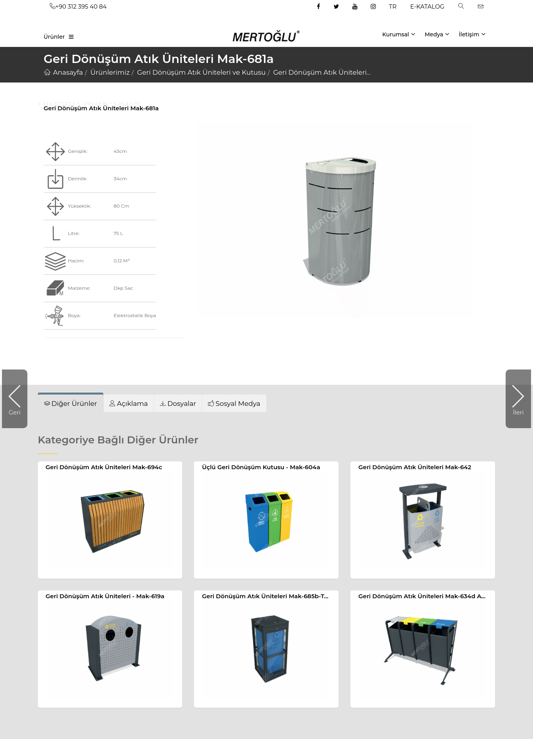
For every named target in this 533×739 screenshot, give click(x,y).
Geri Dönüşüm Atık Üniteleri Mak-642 (414, 467)
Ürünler (54, 36)
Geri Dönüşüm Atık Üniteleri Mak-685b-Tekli (268, 596)
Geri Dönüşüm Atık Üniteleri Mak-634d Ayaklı (426, 596)
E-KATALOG (427, 6)
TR (393, 6)
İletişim (472, 34)
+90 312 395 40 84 (78, 6)
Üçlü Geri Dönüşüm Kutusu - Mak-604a (261, 467)
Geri (18, 399)
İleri (515, 399)
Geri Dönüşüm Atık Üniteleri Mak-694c (104, 467)
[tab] (129, 403)
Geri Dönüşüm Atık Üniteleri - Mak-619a (105, 596)
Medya (437, 34)
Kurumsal (398, 34)
